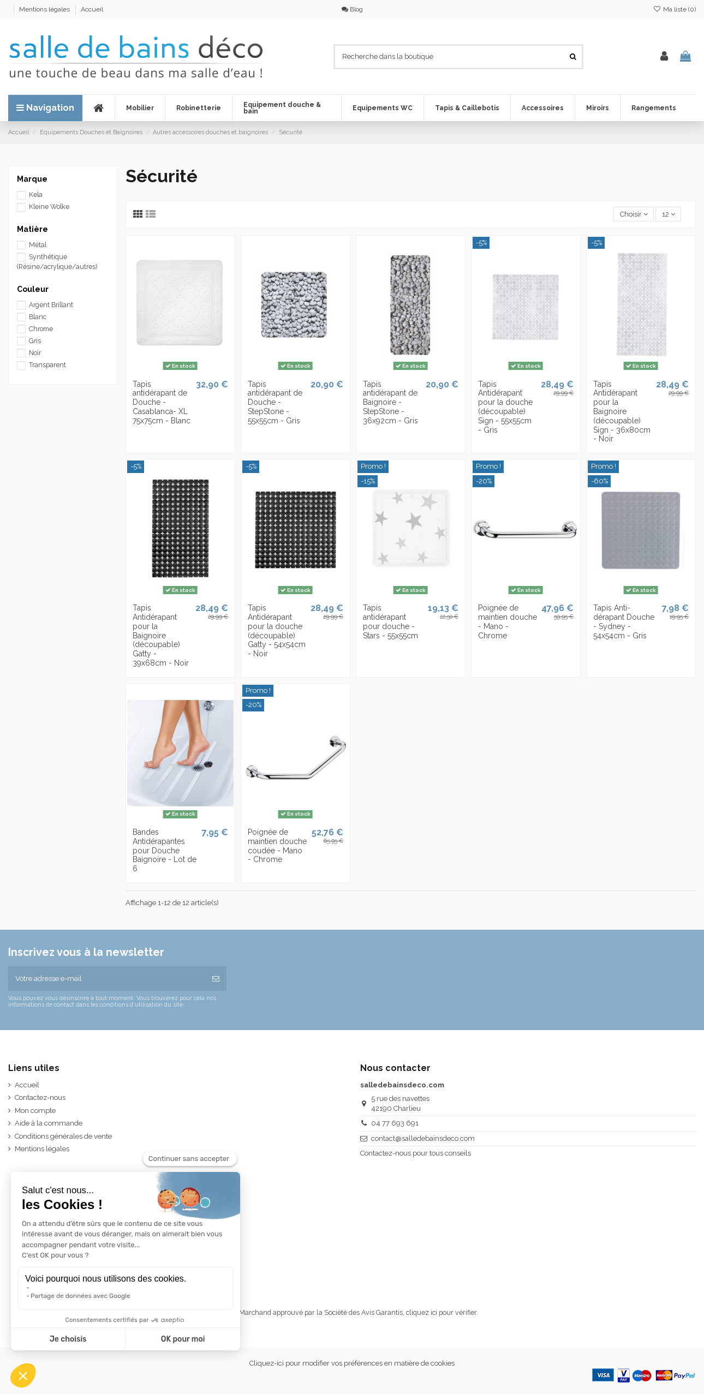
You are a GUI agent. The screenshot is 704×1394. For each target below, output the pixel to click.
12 (668, 214)
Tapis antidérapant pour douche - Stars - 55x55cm (390, 621)
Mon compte (35, 1110)
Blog (352, 9)
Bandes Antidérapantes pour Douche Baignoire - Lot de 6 (164, 850)
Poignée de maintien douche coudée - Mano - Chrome (277, 846)
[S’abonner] (215, 978)
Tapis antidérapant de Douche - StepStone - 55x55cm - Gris (275, 402)
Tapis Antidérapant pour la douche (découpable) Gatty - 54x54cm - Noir (277, 630)
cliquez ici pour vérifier (441, 1312)
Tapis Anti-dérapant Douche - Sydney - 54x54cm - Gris (623, 621)
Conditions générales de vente (63, 1136)
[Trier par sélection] (633, 214)
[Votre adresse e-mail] (106, 978)
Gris (35, 341)
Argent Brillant (51, 305)
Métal (37, 245)
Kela (36, 195)
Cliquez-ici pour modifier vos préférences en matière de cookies (352, 1363)
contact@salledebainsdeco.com (423, 1138)
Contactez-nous (40, 1097)
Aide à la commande (48, 1123)
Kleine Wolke (49, 207)
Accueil (92, 9)
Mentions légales (45, 9)
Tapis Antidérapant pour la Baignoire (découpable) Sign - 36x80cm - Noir (622, 412)
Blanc (37, 317)
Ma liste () (674, 9)
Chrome (41, 329)
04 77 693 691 (395, 1123)
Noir (35, 353)
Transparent (47, 365)
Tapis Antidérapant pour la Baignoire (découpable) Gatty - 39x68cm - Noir (161, 635)
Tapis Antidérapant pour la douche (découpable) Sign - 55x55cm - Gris (505, 407)
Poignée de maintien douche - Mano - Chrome (507, 621)
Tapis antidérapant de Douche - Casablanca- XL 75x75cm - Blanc (161, 402)
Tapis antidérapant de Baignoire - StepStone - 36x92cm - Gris (390, 402)
